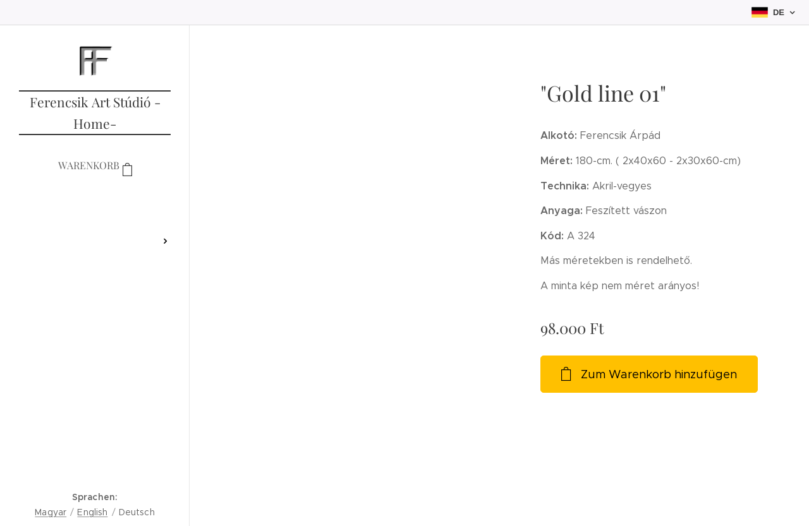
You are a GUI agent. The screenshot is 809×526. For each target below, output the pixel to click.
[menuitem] (95, 203)
